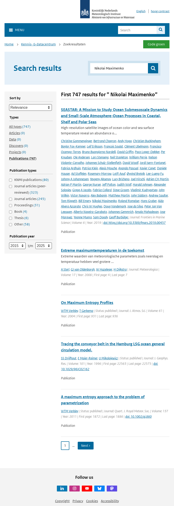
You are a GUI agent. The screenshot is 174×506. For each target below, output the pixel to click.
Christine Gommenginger (76, 141)
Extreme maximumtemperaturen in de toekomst (102, 250)
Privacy (77, 501)
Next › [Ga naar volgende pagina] (85, 445)
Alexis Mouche (108, 168)
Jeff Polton (109, 184)
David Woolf (130, 162)
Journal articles (30, 199)
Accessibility (110, 501)
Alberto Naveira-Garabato (90, 212)
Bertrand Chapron (104, 141)
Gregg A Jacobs (81, 190)
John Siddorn (139, 195)
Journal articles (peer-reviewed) (30, 189)
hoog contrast (160, 11)
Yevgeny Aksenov (100, 179)
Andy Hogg (125, 141)
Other (22, 224)
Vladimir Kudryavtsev (143, 190)
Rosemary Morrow (99, 173)
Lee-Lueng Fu (154, 173)
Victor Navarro (79, 195)
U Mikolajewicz (108, 358)
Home (9, 44)
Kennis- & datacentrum (38, 44)
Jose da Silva (135, 206)
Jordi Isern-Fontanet (153, 162)
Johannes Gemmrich (120, 212)
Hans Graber (149, 201)
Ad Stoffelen (78, 173)
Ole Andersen (81, 157)
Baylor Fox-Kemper (73, 146)
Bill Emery (84, 201)
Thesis (21, 218)
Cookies (92, 501)
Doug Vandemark (115, 206)
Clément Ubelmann (136, 146)
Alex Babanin (99, 195)
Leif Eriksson (94, 146)
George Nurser (92, 184)
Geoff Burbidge (118, 217)
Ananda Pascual (128, 168)
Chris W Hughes (92, 206)
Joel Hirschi (138, 179)
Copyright (62, 501)
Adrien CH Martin (157, 179)
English (140, 11)
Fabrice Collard (102, 190)
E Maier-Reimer (87, 358)
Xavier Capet (148, 168)
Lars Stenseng (100, 157)
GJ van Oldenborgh (83, 269)
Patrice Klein (90, 168)
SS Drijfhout (68, 358)
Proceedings (27, 205)
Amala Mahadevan (147, 212)
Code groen (156, 44)
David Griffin (125, 152)
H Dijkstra (120, 269)
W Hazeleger (104, 269)
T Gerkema (86, 311)
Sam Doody (100, 217)
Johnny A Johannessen (75, 179)
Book (20, 211)
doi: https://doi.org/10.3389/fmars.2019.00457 (134, 222)
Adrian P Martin (71, 184)
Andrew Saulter (158, 195)
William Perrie (138, 157)
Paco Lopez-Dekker (147, 152)
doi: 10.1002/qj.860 (138, 416)
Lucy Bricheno (120, 179)
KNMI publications (31, 180)
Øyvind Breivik (136, 173)
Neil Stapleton (119, 157)
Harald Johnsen (142, 184)
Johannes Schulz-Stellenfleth (103, 162)
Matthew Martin (119, 195)
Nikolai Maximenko (104, 201)
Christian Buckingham (147, 141)
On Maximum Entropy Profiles (87, 302)
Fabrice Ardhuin (71, 168)
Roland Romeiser (128, 201)
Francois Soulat (113, 146)
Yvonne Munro (83, 217)
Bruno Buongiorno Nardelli (99, 152)
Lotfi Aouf (119, 173)
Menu (19, 30)
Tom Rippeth (69, 201)
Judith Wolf (124, 184)
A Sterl (65, 269)
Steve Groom (121, 190)
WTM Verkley (69, 311)
